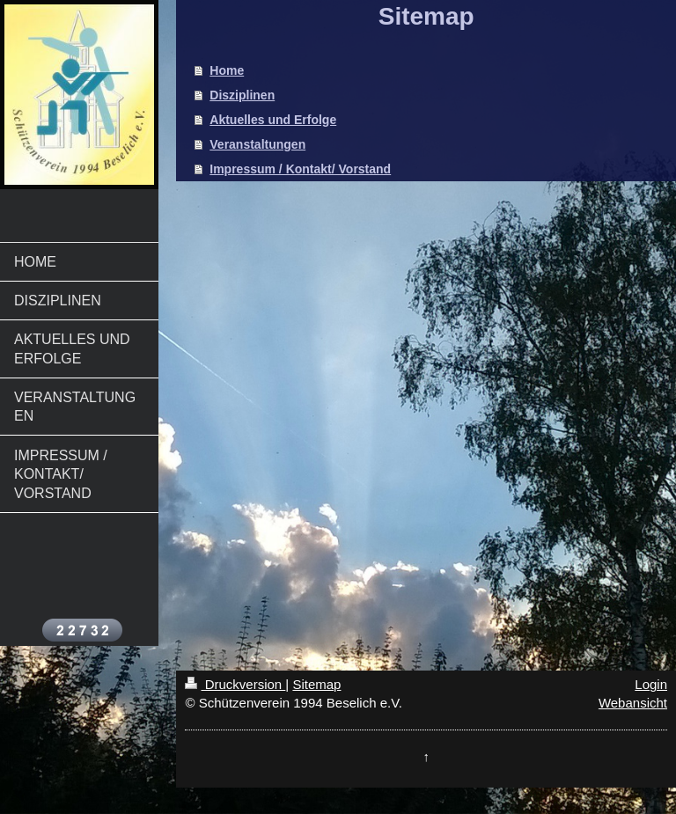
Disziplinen (242, 95)
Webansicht (633, 702)
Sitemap (316, 684)
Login (651, 684)
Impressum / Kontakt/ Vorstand (300, 169)
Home (226, 70)
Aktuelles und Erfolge (272, 120)
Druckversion (235, 684)
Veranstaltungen (257, 144)
